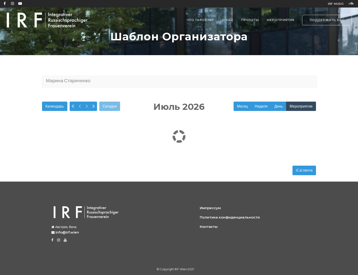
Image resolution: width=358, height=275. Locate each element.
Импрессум (210, 208)
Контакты (209, 226)
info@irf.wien (67, 232)
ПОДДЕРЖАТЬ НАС (327, 20)
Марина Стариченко (68, 80)
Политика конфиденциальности (230, 217)
